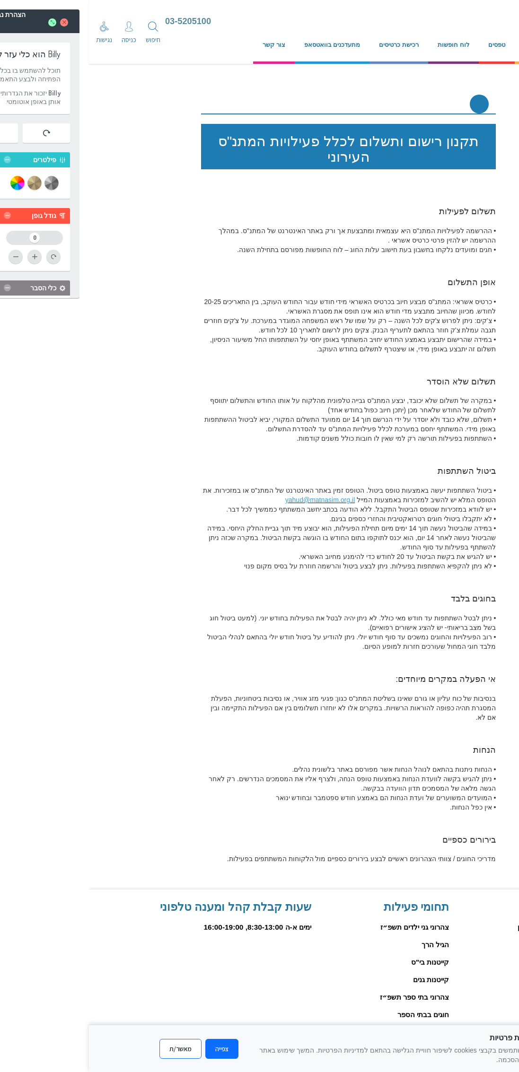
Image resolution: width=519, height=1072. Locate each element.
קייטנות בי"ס (341, 962)
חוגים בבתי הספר (334, 1015)
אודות (477, 44)
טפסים (407, 44)
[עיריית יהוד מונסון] (425, 22)
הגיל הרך (346, 945)
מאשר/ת (91, 1049)
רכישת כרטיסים (310, 44)
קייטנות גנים (342, 980)
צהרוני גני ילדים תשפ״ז (326, 927)
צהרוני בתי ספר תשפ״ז (326, 997)
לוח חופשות (364, 44)
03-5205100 (99, 21)
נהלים (443, 44)
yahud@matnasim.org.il (231, 500)
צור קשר (185, 44)
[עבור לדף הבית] (315, 22)
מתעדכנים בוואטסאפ (243, 44)
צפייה (133, 1049)
